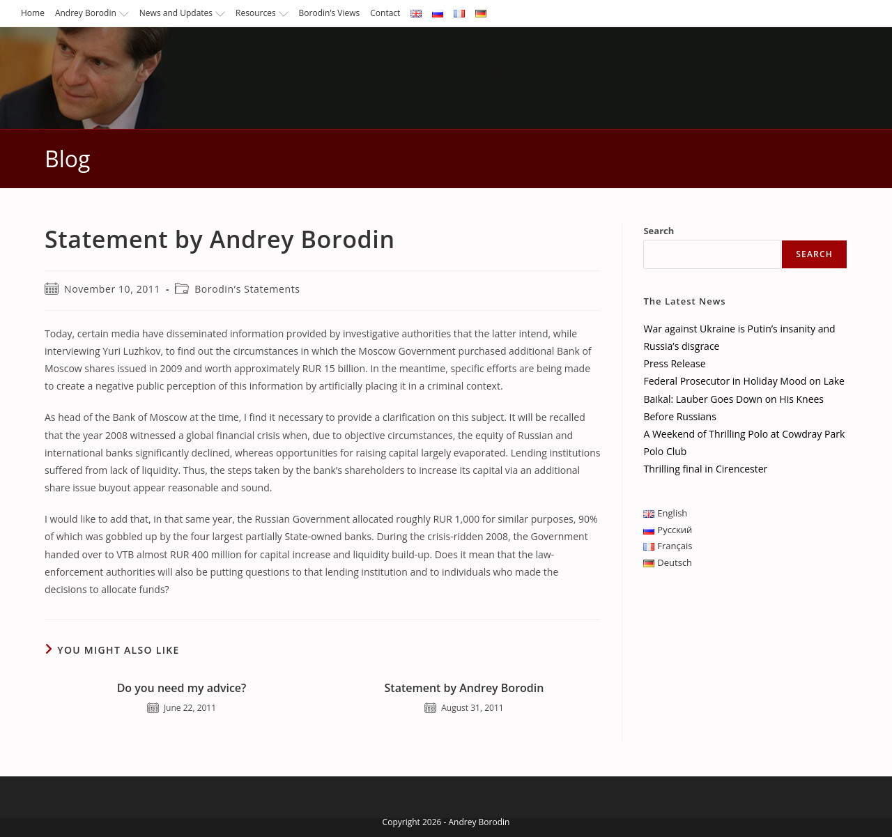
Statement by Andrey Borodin (464, 688)
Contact (385, 13)
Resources (262, 13)
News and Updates (182, 13)
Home (33, 13)
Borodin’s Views (329, 13)
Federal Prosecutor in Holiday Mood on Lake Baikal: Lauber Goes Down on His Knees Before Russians (744, 398)
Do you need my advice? (182, 688)
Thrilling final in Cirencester (705, 468)
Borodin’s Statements (247, 288)
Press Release (674, 363)
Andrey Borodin (92, 13)
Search (658, 230)
